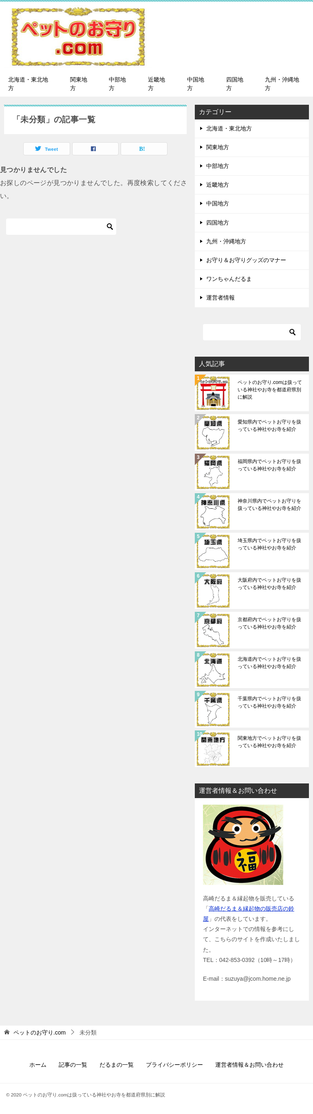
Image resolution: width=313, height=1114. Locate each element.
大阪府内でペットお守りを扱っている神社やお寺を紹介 (269, 583)
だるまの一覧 (116, 1064)
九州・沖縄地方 (282, 83)
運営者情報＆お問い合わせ (249, 1064)
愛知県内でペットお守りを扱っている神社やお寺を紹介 (269, 425)
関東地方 (78, 83)
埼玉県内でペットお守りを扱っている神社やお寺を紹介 (269, 544)
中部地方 (117, 83)
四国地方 (234, 83)
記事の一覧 (73, 1064)
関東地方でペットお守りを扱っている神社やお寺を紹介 (269, 741)
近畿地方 (156, 83)
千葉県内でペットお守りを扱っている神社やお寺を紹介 (269, 702)
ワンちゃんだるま (229, 279)
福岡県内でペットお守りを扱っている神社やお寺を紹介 (269, 465)
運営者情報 (220, 297)
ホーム (37, 1064)
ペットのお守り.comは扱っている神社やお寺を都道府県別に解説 (270, 389)
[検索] (61, 226)
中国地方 (195, 83)
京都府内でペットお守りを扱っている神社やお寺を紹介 (269, 623)
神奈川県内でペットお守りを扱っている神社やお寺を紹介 (269, 504)
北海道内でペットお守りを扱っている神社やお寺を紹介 (269, 662)
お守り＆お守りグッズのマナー (246, 260)
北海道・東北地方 (28, 83)
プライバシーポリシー (174, 1064)
